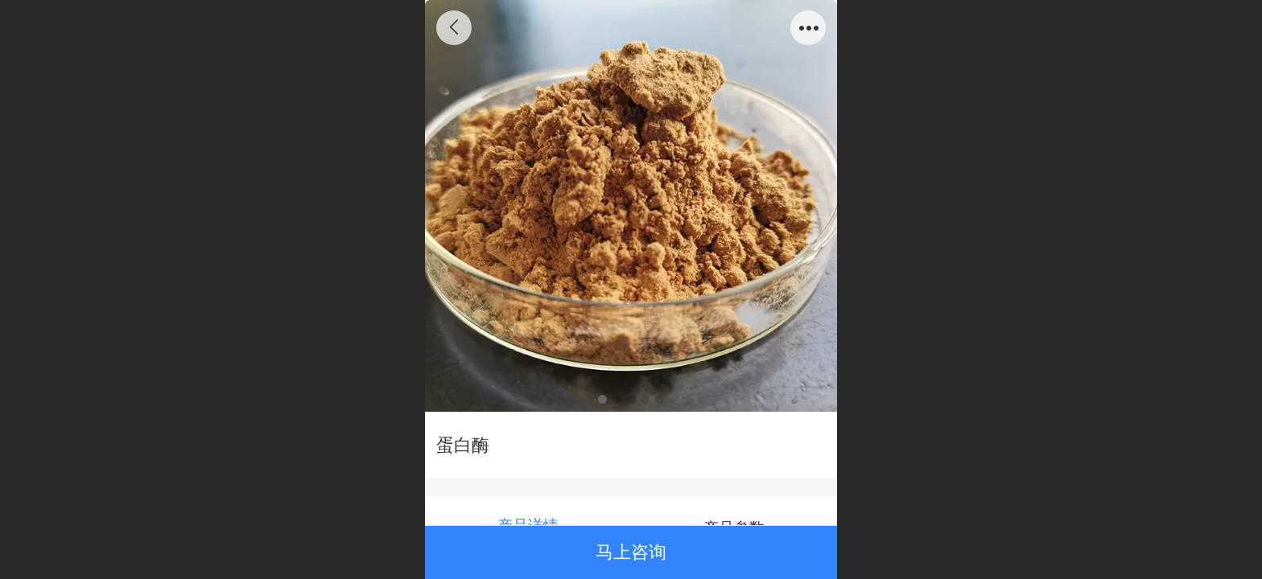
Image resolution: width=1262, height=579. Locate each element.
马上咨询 (631, 552)
